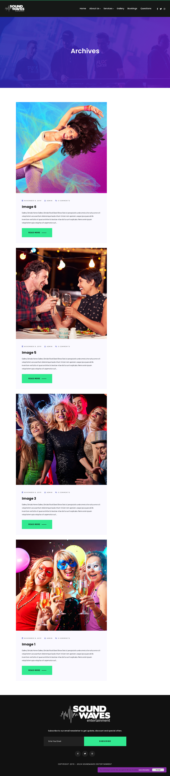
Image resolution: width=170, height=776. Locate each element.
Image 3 (29, 498)
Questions (145, 8)
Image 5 (29, 352)
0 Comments (62, 201)
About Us (94, 8)
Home (83, 8)
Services (108, 8)
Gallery (120, 8)
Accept (158, 770)
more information (144, 770)
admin (50, 201)
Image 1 (28, 644)
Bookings (132, 8)
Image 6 (29, 206)
